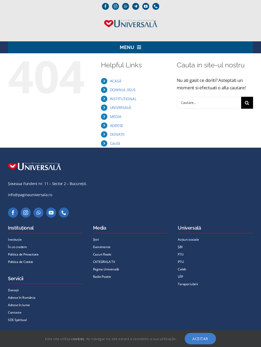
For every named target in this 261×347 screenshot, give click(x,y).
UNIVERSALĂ (120, 107)
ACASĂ (115, 81)
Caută (115, 143)
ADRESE (116, 125)
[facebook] (105, 6)
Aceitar (200, 338)
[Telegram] (135, 6)
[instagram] (115, 6)
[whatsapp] (125, 6)
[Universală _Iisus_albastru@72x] (130, 18)
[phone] (156, 6)
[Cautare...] (209, 103)
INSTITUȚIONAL (123, 98)
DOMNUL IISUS (123, 89)
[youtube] (145, 6)
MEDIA (115, 116)
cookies (77, 338)
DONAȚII (117, 134)
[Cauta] (247, 103)
